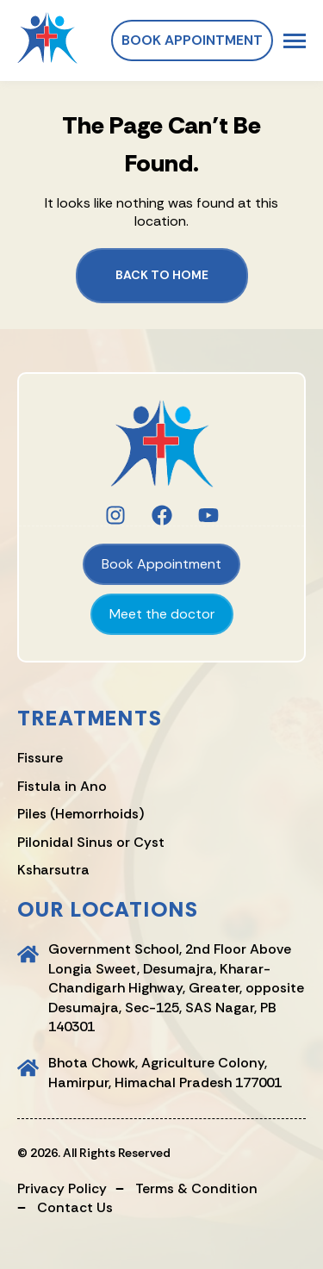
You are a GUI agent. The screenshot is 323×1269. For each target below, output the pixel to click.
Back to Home (161, 275)
